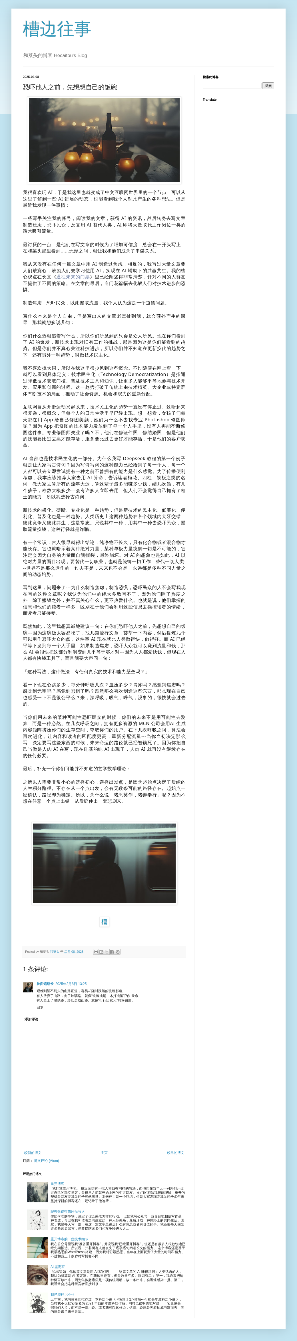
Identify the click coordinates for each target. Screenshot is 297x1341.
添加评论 (31, 1019)
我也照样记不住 (63, 1294)
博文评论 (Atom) (46, 1161)
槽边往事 (57, 29)
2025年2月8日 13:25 (71, 984)
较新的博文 (32, 1153)
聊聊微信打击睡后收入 (68, 1211)
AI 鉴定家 (58, 1267)
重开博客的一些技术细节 (69, 1239)
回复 (40, 1008)
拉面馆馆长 (45, 984)
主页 (104, 1153)
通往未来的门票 (73, 277)
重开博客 (57, 1184)
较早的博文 (175, 1153)
